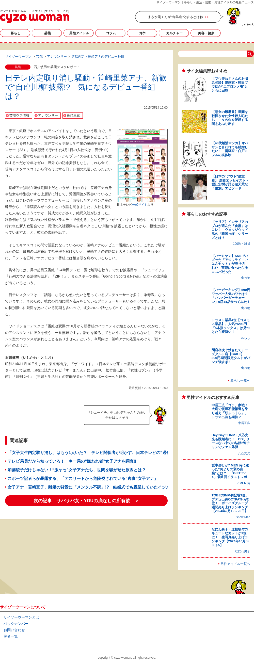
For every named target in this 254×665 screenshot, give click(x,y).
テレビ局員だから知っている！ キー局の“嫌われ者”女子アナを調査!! (72, 461)
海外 (142, 33)
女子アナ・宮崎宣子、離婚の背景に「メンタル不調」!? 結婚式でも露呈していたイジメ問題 (93, 487)
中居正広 (244, 423)
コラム (111, 33)
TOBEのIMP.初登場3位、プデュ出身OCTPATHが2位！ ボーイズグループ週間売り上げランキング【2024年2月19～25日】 (230, 503)
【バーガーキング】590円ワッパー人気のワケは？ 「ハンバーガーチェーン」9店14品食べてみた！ (231, 296)
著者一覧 (11, 636)
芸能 (47, 33)
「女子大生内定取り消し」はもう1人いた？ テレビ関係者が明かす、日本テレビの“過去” (90, 452)
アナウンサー (48, 115)
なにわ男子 (242, 551)
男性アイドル (79, 33)
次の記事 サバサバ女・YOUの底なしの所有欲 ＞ (86, 500)
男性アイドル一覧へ (235, 564)
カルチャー (174, 33)
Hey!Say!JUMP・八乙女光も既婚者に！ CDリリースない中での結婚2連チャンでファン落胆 (231, 441)
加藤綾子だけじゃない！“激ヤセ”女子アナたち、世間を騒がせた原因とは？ (77, 470)
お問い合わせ (14, 630)
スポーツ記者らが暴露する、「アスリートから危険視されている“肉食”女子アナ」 (83, 478)
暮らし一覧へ (240, 380)
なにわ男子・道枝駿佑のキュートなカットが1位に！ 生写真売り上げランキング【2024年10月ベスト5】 (230, 537)
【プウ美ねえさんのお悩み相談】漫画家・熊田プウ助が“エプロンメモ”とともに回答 (230, 84)
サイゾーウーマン (34, 16)
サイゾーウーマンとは (21, 617)
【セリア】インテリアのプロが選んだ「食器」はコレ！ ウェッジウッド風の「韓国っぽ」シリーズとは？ (230, 229)
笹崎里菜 (73, 115)
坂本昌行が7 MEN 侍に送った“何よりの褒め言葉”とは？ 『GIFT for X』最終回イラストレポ (230, 471)
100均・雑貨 (241, 244)
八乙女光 (244, 453)
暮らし (16, 33)
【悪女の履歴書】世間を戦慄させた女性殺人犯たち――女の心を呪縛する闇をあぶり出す (230, 118)
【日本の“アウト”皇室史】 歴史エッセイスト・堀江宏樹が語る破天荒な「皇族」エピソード (230, 182)
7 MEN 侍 (243, 483)
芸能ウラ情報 (19, 115)
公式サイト (139, 204)
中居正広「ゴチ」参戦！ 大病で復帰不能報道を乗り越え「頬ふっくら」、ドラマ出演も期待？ (231, 411)
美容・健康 (206, 33)
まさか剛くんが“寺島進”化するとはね (175, 17)
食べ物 (245, 278)
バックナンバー (16, 624)
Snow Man (243, 517)
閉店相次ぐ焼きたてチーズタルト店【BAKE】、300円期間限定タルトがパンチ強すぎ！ (231, 356)
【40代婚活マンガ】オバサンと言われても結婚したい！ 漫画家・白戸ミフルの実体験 (230, 149)
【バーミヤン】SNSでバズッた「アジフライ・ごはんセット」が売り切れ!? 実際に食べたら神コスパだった (230, 263)
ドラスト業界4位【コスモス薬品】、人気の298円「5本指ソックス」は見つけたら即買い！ (231, 326)
